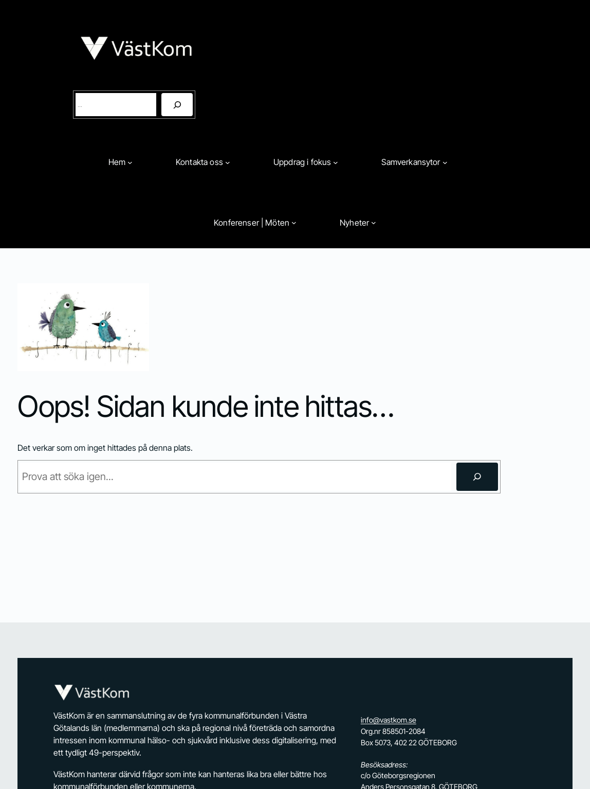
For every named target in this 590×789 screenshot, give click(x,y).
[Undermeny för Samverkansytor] (445, 162)
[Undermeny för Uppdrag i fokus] (335, 162)
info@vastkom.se (388, 719)
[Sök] (177, 104)
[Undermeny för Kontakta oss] (227, 162)
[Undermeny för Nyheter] (373, 222)
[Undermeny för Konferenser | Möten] (294, 222)
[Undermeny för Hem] (130, 162)
